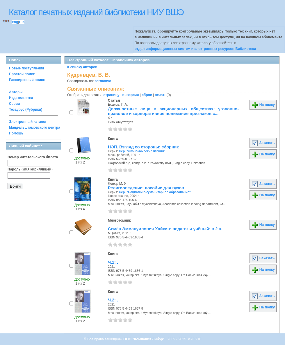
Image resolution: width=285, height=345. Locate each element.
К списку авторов (82, 67)
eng (15, 22)
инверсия (130, 95)
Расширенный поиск (27, 80)
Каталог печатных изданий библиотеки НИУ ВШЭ (96, 12)
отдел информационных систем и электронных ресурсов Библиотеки (195, 49)
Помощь (16, 133)
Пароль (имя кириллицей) (30, 169)
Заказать (263, 143)
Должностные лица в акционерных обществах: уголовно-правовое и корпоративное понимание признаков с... (173, 111)
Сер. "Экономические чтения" (142, 151)
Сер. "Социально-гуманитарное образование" (155, 192)
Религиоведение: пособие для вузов (146, 188)
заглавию (103, 81)
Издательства (21, 98)
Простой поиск (22, 74)
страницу (112, 95)
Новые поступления (26, 68)
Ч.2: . (113, 300)
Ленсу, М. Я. (117, 184)
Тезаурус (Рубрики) (25, 109)
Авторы (16, 92)
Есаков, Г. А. (118, 105)
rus (21, 22)
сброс (147, 95)
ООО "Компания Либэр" (144, 339)
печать (161, 95)
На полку (263, 105)
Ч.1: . (113, 262)
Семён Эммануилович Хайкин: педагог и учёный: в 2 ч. (165, 229)
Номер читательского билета (33, 157)
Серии (14, 104)
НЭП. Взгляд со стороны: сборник (143, 147)
